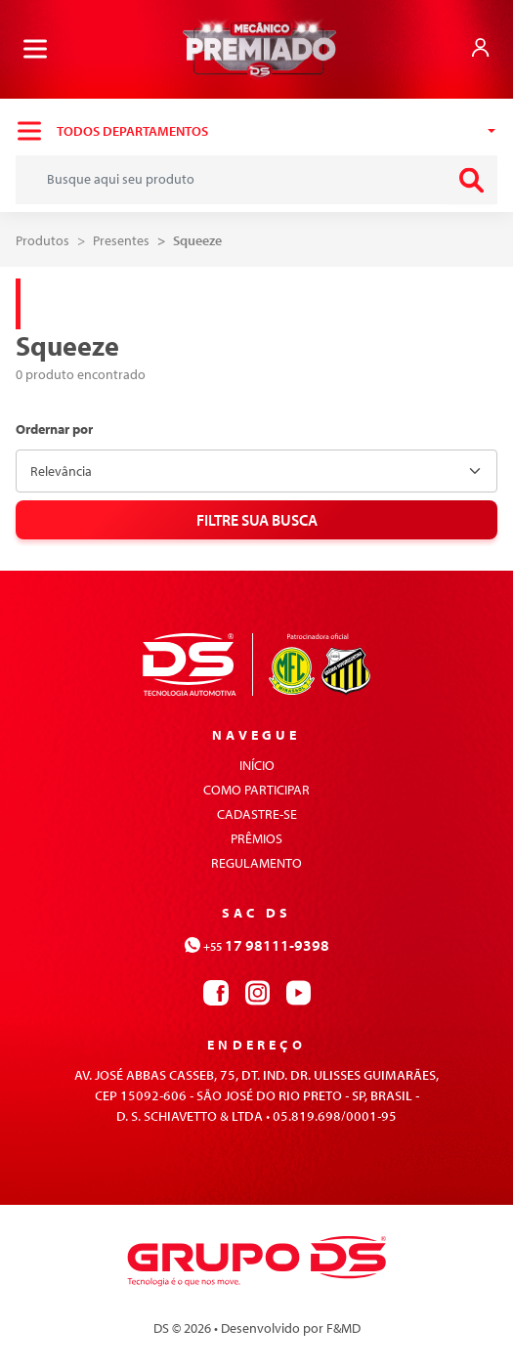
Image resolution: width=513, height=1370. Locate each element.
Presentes (121, 240)
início (257, 765)
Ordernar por (54, 429)
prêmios (256, 838)
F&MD (343, 1328)
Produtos (42, 240)
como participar (256, 789)
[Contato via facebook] (216, 991)
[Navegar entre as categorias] (256, 130)
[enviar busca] (471, 179)
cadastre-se (257, 814)
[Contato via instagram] (257, 991)
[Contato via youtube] (298, 991)
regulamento (256, 863)
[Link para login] (480, 48)
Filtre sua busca (257, 520)
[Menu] (35, 48)
